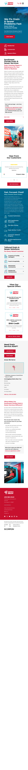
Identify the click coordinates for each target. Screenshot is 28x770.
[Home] (8, 3)
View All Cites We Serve (10, 394)
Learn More (9, 277)
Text (10, 307)
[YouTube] (9, 516)
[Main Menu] (23, 3)
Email (14, 307)
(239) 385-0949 (12, 109)
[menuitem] (6, 525)
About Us (6, 511)
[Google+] (12, 516)
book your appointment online (12, 450)
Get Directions (7, 504)
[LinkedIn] (16, 516)
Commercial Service (8, 509)
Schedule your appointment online (13, 107)
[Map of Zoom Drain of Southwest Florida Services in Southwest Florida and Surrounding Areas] (14, 367)
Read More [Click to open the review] (14, 170)
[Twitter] (7, 516)
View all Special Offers (14, 336)
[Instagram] (14, 516)
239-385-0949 (9, 497)
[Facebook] (4, 516)
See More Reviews (14, 184)
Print (18, 307)
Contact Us (6, 513)
